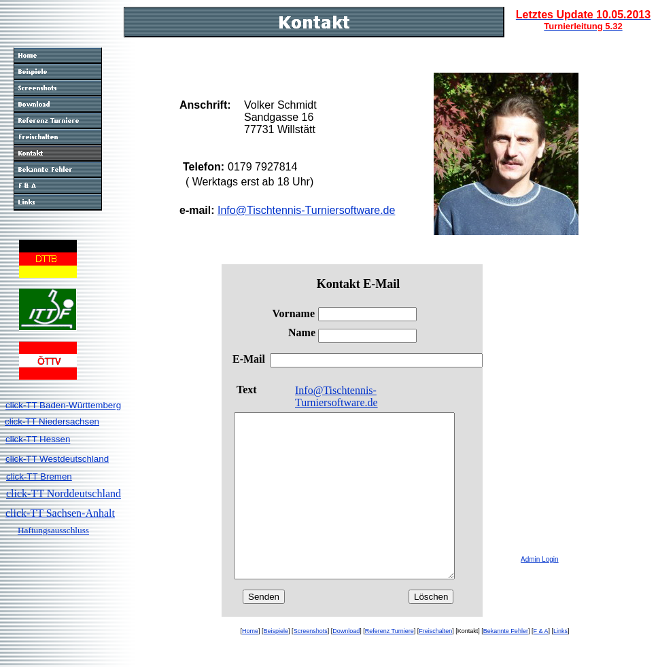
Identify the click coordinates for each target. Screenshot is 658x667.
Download (346, 663)
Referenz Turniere (389, 663)
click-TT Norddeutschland (63, 493)
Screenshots (311, 663)
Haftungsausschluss (53, 530)
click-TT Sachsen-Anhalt (60, 513)
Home (250, 663)
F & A (540, 663)
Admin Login (540, 559)
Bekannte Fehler (505, 663)
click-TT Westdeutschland (57, 459)
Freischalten (435, 663)
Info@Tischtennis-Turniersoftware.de (306, 210)
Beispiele (276, 663)
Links (560, 663)
